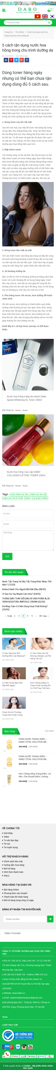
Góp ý (6, 875)
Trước (8, 616)
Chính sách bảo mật (13, 861)
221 (40, 616)
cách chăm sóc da (19, 494)
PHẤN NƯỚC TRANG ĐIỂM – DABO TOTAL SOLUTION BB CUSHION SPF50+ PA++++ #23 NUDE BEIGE (34, 740)
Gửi (7, 556)
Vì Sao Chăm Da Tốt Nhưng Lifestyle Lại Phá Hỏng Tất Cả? (40, 656)
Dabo (27, 498)
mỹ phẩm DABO (39, 498)
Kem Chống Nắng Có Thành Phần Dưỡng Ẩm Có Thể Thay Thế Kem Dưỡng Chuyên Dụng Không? (40, 686)
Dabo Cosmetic (13, 933)
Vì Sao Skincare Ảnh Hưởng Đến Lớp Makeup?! (13, 654)
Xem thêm (49, 731)
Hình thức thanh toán (13, 872)
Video (6, 837)
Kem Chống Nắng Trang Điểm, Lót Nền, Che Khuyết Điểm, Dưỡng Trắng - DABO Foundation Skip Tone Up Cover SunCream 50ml (36, 775)
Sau (46, 616)
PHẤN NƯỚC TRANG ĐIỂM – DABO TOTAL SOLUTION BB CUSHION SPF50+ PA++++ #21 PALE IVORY (34, 758)
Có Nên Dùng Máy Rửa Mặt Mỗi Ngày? (12, 684)
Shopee (25, 410)
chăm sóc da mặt (38, 494)
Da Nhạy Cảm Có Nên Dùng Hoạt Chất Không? (25, 606)
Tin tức (7, 844)
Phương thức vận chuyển (15, 893)
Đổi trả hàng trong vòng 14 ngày (19, 900)
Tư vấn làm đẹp (11, 840)
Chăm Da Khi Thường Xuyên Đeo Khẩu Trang (12, 713)
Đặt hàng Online (11, 889)
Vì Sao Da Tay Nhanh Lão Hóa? (17, 594)
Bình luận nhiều (13, 631)
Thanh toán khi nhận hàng (16, 897)
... (36, 616)
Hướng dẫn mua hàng (14, 865)
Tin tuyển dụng (11, 847)
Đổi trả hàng (9, 868)
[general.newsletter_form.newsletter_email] (24, 919)
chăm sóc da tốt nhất (12, 498)
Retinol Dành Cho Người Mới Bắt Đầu (20, 589)
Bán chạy (9, 731)
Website (18, 410)
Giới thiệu (8, 833)
